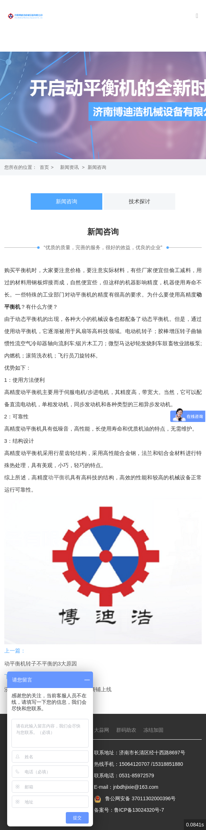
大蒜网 (101, 730)
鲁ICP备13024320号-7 (139, 810)
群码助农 (126, 730)
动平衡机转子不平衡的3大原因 (40, 663)
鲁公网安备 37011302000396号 (140, 798)
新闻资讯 (69, 167)
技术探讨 (139, 201)
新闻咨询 (97, 167)
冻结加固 (153, 730)
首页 (44, 167)
